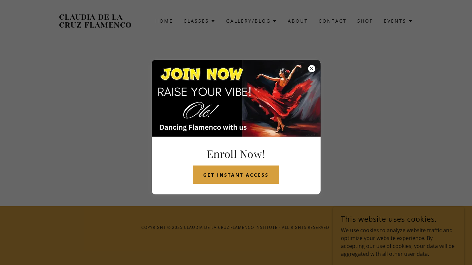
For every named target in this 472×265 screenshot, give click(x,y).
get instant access (236, 175)
